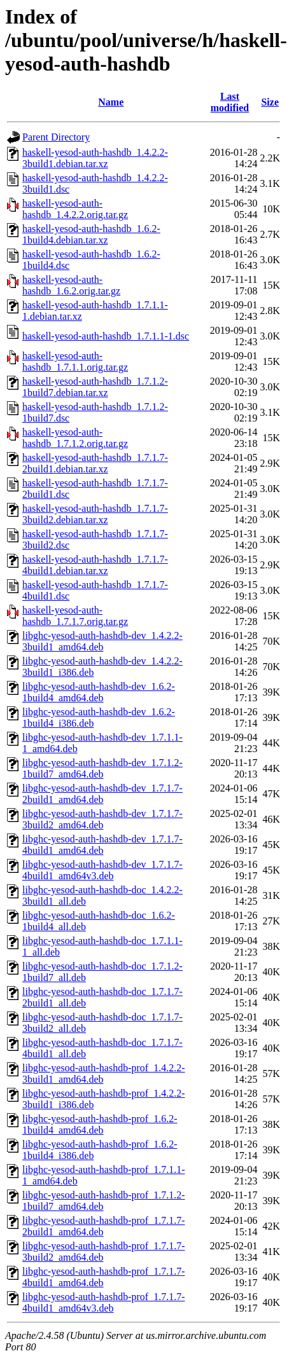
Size (270, 102)
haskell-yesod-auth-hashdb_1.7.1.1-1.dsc (105, 336)
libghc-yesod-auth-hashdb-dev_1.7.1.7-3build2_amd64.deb (102, 819)
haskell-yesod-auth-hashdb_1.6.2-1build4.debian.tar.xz (91, 234)
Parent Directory (56, 137)
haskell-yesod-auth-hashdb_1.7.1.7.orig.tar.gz (75, 616)
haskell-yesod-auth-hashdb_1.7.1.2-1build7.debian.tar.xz (95, 387)
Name (110, 102)
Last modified (230, 102)
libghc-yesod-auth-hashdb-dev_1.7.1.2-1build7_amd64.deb (102, 768)
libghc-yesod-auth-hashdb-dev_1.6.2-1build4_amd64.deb (98, 692)
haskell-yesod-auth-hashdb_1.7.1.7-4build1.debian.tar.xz (95, 565)
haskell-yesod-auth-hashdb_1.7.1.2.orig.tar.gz (75, 438)
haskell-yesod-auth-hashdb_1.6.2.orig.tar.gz (71, 285)
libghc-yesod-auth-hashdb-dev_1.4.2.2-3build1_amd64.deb (102, 641)
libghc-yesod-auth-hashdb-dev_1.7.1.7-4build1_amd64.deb (102, 844)
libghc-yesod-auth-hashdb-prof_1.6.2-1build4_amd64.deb (100, 1124)
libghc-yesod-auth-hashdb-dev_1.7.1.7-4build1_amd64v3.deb (102, 870)
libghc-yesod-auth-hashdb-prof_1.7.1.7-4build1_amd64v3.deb (103, 1302)
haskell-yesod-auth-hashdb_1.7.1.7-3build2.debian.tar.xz (95, 514)
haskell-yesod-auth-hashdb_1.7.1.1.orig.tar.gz (75, 361)
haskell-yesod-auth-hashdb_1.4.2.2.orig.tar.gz (75, 209)
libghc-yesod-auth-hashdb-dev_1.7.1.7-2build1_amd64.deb (102, 794)
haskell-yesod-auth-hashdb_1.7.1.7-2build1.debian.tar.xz (95, 463)
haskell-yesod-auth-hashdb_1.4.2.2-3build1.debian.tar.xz (95, 158)
